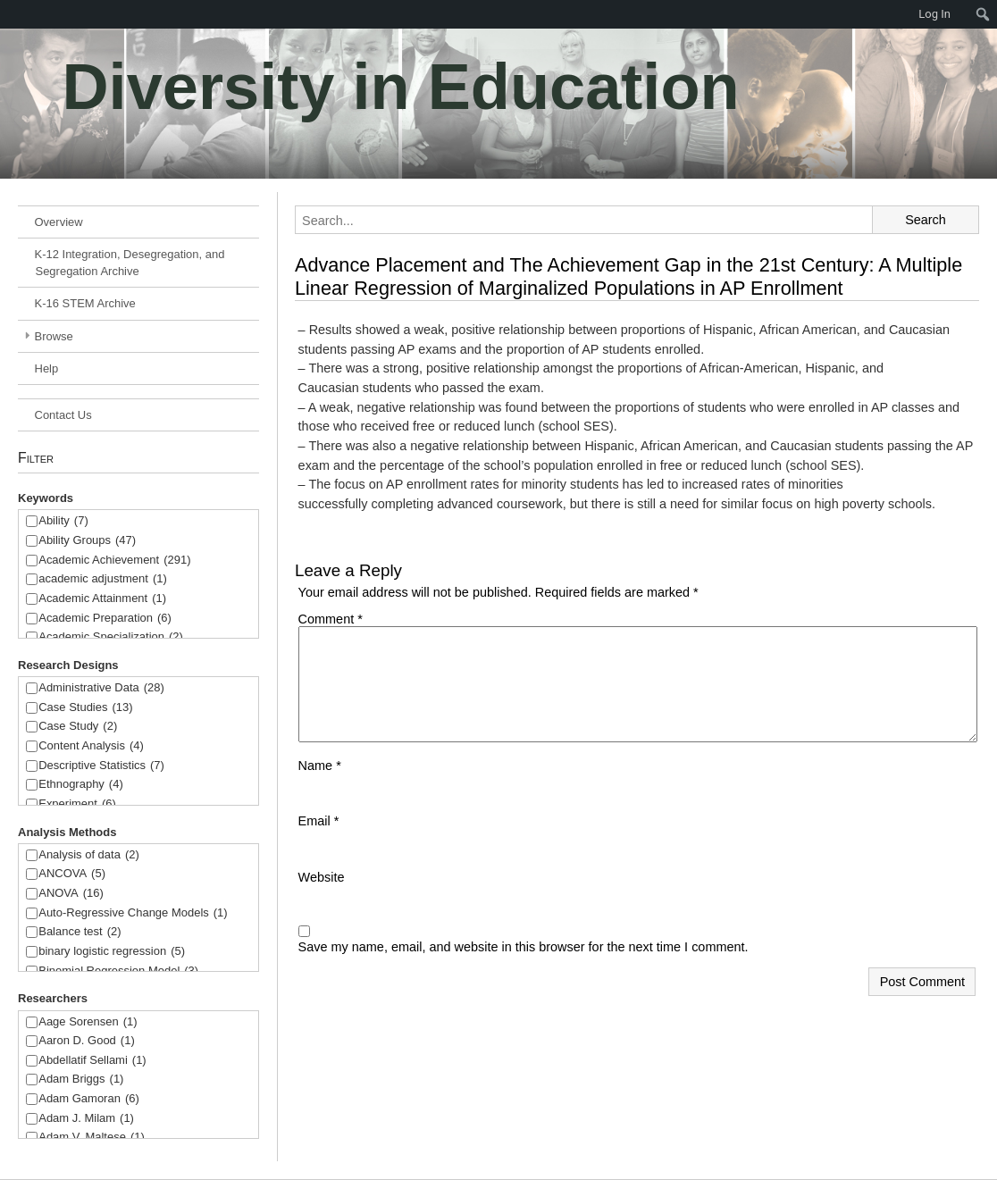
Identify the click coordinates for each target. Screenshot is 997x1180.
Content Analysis (91, 746)
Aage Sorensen (87, 1022)
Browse (54, 336)
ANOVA (71, 893)
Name (319, 765)
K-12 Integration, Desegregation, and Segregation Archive (130, 262)
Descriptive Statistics (101, 765)
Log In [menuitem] (934, 14)
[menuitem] (9, 14)
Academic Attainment (102, 598)
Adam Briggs (80, 1079)
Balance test (79, 932)
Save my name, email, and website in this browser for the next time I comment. (523, 947)
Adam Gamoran (88, 1099)
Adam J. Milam (86, 1118)
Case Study (77, 726)
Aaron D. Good (86, 1041)
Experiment (77, 804)
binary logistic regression (111, 951)
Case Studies (85, 707)
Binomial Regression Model (118, 971)
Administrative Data (101, 688)
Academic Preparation (105, 618)
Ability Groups (87, 540)
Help (47, 368)
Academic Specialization (110, 637)
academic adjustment (102, 579)
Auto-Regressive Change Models (132, 913)
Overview (59, 222)
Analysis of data (88, 855)
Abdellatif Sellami (92, 1060)
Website (321, 877)
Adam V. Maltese (91, 1137)
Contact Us (63, 415)
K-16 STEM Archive (85, 303)
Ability (63, 521)
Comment (330, 619)
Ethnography (80, 784)
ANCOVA (71, 874)
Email (318, 821)
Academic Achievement (114, 560)
